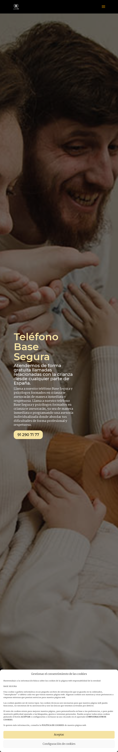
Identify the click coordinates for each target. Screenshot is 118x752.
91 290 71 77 (28, 434)
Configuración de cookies (59, 744)
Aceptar (59, 735)
